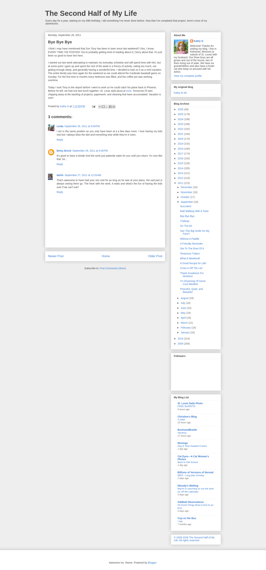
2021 (181, 134)
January (185, 332)
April (183, 317)
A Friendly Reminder (191, 243)
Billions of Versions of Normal (195, 472)
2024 (181, 119)
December (187, 187)
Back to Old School (188, 462)
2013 (181, 173)
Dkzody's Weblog (188, 485)
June (184, 308)
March (184, 322)
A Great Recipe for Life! (193, 263)
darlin (60, 175)
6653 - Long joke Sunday (191, 475)
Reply (60, 139)
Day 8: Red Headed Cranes (192, 446)
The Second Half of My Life (91, 13)
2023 (181, 124)
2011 (181, 183)
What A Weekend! (190, 258)
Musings (183, 443)
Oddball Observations (191, 502)
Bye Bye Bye (187, 216)
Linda (60, 126)
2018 (181, 148)
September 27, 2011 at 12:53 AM (83, 175)
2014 (181, 168)
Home (106, 256)
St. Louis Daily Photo (190, 403)
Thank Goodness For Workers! (192, 275)
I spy (180, 521)
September (187, 201)
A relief (181, 419)
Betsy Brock (64, 150)
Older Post (155, 256)
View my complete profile (188, 75)
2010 (181, 338)
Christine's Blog (187, 416)
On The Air (186, 225)
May (183, 312)
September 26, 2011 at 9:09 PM (82, 126)
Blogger (152, 562)
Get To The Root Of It (192, 248)
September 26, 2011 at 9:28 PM (90, 150)
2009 (181, 343)
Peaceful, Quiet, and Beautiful (191, 290)
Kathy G (198, 41)
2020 (181, 138)
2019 (181, 143)
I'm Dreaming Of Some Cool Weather (193, 283)
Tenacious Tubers (190, 253)
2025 (181, 114)
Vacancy (182, 432)
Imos (128, 90)
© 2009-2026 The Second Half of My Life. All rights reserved (194, 539)
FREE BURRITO (186, 406)
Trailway (184, 221)
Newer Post (56, 256)
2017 (181, 153)
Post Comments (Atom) (113, 268)
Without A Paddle (189, 238)
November (187, 192)
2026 (181, 109)
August (185, 298)
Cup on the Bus (187, 518)
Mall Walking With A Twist (194, 211)
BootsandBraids (187, 429)
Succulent (185, 206)
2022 (181, 128)
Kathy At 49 (180, 92)
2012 (181, 178)
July (183, 303)
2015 (181, 163)
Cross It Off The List (191, 268)
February (186, 327)
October (185, 197)
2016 (181, 158)
